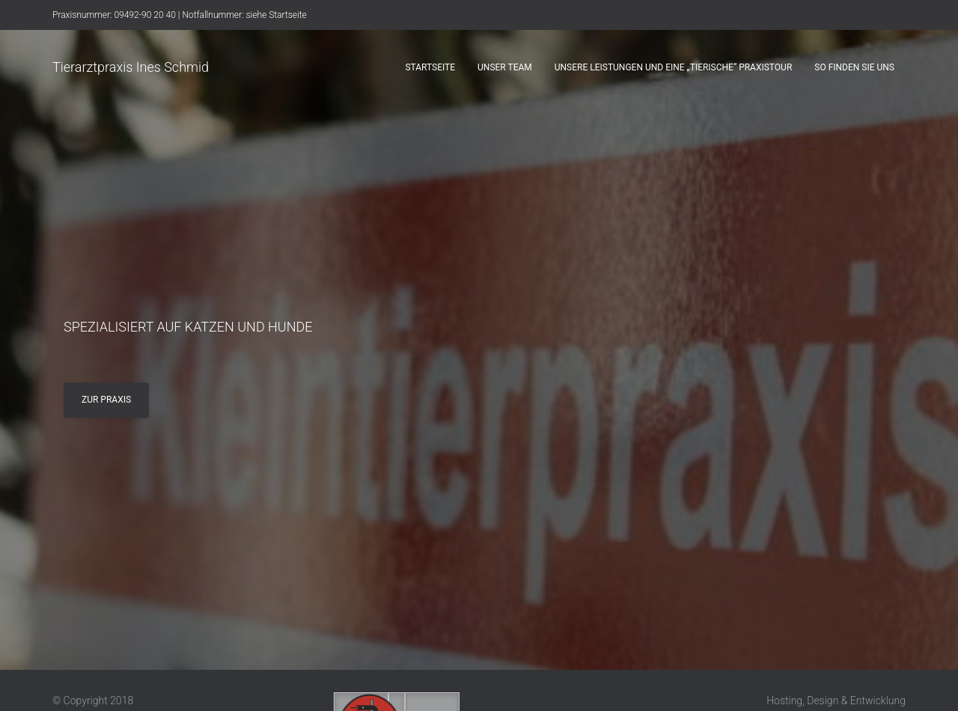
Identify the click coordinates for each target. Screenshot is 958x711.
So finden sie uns (854, 67)
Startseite (430, 67)
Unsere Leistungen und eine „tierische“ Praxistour (674, 67)
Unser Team (505, 67)
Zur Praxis (106, 399)
